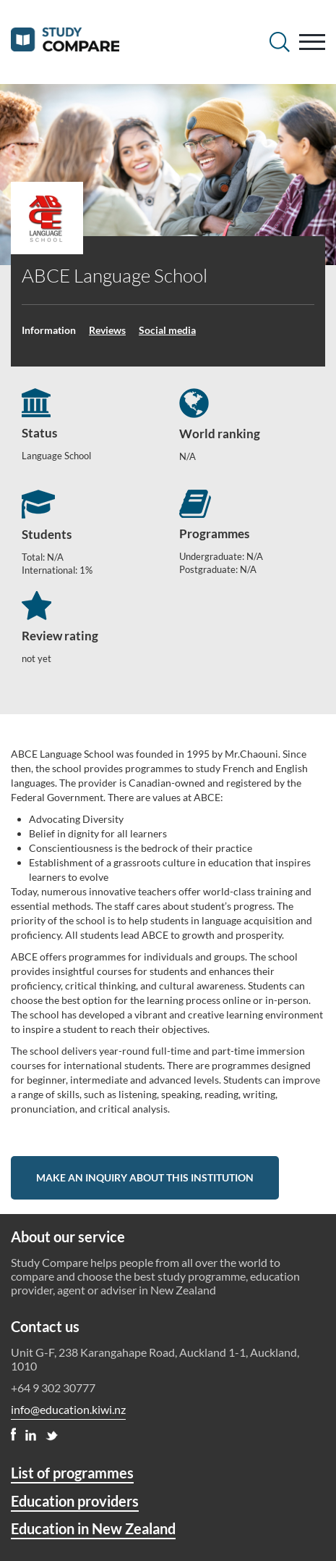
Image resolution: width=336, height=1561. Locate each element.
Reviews (107, 330)
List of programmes (72, 1472)
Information (49, 330)
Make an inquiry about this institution (145, 1177)
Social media (167, 330)
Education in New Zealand (93, 1528)
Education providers (75, 1501)
